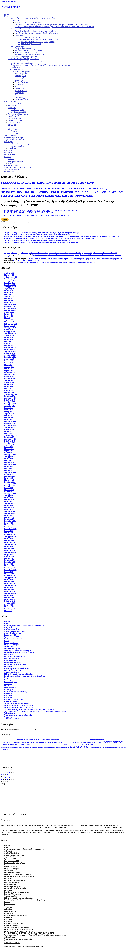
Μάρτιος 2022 (9, 369)
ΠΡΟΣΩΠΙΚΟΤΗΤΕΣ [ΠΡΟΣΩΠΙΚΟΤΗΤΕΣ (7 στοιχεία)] (36, 747)
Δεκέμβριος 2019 (10, 421)
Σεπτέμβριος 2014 (10, 486)
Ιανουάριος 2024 (9, 326)
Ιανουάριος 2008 (9, 542)
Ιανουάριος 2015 (9, 482)
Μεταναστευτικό (10, 688)
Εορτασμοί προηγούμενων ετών (15, 664)
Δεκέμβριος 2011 (10, 511)
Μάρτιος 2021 (9, 392)
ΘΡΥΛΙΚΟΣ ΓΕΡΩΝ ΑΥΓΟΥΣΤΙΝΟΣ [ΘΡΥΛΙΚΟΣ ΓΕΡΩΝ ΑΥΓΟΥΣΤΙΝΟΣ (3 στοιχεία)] (41, 744)
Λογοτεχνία (8, 684)
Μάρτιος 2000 (9, 607)
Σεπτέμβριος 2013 (10, 496)
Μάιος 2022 (8, 365)
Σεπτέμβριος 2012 (10, 503)
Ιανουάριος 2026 (9, 279)
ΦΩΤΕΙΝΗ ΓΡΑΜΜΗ (12, 719)
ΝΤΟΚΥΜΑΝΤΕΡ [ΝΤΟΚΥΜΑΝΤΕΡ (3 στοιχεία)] (97, 744)
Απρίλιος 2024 (9, 320)
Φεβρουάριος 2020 (10, 417)
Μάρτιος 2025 (9, 298)
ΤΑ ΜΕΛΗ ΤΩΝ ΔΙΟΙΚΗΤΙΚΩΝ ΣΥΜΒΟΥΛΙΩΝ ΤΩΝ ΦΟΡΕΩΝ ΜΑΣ (29, 709)
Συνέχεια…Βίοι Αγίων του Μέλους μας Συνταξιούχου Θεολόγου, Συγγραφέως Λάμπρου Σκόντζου (37, 234)
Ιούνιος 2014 (8, 488)
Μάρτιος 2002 (9, 589)
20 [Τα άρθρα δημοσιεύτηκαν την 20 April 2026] (2, 779)
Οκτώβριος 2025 (10, 285)
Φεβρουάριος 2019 (10, 435)
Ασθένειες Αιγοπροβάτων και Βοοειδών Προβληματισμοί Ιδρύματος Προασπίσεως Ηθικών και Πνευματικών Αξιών (60, 262)
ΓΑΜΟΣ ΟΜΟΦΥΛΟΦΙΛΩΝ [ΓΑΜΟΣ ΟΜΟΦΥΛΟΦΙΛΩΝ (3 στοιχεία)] (112, 740)
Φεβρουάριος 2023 (10, 347)
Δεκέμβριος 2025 (10, 281)
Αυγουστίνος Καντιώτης (12, 633)
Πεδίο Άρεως (8, 695)
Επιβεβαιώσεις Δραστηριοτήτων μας (16, 668)
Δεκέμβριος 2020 (10, 398)
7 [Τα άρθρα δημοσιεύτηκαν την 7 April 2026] (3, 774)
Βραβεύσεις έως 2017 (11, 637)
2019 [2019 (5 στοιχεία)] (2, 740)
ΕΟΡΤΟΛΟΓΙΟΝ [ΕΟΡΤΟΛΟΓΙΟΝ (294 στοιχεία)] (113, 742)
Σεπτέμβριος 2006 (10, 552)
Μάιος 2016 (8, 468)
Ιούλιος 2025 (8, 291)
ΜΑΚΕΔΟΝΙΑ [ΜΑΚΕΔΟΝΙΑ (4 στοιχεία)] (78, 744)
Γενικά (6, 641)
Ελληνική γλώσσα (10, 660)
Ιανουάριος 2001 (9, 599)
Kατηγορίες (5, 729)
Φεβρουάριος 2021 (10, 394)
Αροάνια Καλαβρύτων (11, 629)
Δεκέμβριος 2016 (10, 464)
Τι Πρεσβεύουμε (9, 713)
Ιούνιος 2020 (8, 410)
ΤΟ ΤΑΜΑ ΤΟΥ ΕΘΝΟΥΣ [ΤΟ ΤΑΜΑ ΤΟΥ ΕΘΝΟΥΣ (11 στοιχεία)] (96, 747)
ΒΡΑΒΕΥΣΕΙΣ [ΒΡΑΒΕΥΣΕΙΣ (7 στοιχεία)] (86, 740)
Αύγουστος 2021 (9, 382)
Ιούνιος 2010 (8, 523)
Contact (7, 621)
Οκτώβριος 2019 (10, 425)
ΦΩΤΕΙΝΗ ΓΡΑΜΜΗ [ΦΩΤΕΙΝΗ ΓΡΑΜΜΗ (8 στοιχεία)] (114, 747)
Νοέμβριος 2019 (9, 423)
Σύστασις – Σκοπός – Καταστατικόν (16, 703)
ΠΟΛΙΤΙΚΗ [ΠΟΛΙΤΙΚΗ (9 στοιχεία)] (26, 747)
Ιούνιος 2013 (8, 498)
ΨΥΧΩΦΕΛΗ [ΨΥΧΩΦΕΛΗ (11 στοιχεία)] (5, 749)
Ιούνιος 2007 (8, 546)
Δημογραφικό (9, 647)
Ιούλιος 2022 (8, 361)
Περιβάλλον (8, 697)
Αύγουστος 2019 (9, 429)
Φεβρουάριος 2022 (10, 371)
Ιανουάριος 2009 (9, 535)
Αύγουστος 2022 (9, 359)
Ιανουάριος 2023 (9, 349)
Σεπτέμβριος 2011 (10, 513)
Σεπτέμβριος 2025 (10, 287)
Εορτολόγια (8, 666)
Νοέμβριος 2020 (9, 400)
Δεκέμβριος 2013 (10, 494)
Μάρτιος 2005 (9, 566)
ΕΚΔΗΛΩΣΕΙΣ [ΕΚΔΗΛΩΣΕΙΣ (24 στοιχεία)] (60, 742)
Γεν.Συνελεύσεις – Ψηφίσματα (14, 639)
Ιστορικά (7, 678)
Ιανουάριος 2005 (9, 568)
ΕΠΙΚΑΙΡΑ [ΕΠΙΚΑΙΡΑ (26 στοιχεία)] (5, 745)
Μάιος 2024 (8, 318)
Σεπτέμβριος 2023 (10, 333)
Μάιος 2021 (8, 388)
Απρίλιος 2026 (9, 273)
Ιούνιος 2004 (8, 572)
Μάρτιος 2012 (9, 507)
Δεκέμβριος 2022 (10, 351)
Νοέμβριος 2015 (9, 474)
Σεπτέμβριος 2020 (10, 404)
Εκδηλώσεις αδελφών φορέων (14, 656)
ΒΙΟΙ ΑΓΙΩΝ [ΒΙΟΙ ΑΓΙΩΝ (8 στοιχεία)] (78, 740)
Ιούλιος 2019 (8, 431)
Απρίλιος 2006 (9, 556)
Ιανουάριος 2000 (9, 609)
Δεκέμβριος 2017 (10, 455)
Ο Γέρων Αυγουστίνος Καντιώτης (15, 692)
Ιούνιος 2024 (8, 316)
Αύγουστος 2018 (9, 445)
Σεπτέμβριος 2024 (10, 310)
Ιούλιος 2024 (8, 314)
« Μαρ (3, 784)
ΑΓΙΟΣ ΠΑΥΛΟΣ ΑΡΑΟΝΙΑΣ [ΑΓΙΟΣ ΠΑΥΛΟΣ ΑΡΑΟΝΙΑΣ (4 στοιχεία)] (10, 740)
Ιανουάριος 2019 (9, 437)
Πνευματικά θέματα (11, 701)
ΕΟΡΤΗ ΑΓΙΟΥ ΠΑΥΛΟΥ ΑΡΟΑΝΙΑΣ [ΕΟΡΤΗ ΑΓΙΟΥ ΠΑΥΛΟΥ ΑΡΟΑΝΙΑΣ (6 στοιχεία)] (86, 742)
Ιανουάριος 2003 (9, 583)
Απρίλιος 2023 (9, 343)
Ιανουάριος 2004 (9, 576)
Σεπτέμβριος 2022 (10, 357)
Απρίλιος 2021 (9, 390)
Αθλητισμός (8, 627)
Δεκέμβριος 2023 (10, 328)
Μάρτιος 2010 (9, 525)
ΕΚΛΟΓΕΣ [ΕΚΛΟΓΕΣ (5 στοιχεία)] (69, 742)
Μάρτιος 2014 (9, 490)
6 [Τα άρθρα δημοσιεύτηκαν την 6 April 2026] (1, 774)
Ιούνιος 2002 (8, 587)
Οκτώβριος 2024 (10, 308)
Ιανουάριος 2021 (9, 396)
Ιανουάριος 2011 (9, 519)
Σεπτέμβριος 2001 (10, 593)
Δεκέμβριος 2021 (10, 374)
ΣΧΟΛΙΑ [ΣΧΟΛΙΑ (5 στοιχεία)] (53, 747)
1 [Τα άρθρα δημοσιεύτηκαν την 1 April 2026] (5, 772)
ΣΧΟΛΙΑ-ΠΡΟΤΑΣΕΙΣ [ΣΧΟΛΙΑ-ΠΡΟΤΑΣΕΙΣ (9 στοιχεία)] (62, 747)
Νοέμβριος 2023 (9, 330)
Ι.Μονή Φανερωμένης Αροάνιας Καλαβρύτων (19, 674)
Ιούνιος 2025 (8, 292)
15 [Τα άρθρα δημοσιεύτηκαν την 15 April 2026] (5, 777)
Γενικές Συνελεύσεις (11, 643)
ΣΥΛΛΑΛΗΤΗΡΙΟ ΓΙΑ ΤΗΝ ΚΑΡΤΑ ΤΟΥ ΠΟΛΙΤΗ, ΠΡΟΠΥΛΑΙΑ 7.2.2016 (47, 182)
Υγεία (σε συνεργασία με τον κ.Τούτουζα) (18, 715)
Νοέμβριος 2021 (9, 376)
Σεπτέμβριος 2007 (10, 544)
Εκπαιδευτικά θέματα (11, 658)
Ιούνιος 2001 (8, 595)
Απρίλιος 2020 (9, 414)
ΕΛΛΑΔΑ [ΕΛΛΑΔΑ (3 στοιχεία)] (74, 742)
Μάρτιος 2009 (9, 533)
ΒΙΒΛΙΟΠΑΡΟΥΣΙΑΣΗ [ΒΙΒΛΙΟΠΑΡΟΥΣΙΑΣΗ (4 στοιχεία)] (64, 740)
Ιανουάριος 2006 (9, 560)
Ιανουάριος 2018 (9, 453)
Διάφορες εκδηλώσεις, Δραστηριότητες (17, 651)
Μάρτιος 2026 (9, 275)
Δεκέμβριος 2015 (10, 472)
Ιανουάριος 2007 (9, 550)
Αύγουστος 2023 (9, 335)
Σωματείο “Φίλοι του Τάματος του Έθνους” (19, 705)
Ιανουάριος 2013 (9, 501)
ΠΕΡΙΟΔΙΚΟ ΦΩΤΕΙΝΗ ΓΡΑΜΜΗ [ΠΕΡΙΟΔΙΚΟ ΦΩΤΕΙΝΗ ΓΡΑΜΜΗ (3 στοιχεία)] (15, 747)
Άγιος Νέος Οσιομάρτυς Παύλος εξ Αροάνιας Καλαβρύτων (24, 625)
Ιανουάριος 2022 (9, 373)
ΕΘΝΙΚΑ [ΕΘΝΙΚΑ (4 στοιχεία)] (38, 742)
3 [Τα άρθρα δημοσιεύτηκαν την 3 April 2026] (9, 772)
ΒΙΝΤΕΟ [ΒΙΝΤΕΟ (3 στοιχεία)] (72, 740)
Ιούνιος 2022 (8, 363)
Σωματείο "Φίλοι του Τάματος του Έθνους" (19, 707)
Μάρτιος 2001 (9, 597)
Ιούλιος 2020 (8, 408)
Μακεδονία (8, 686)
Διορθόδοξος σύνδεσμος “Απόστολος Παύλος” (20, 652)
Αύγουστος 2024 (9, 312)
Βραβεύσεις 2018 (10, 635)
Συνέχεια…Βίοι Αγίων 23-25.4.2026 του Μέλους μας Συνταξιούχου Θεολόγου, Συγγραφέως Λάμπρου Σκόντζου (41, 233)
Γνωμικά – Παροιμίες (11, 645)
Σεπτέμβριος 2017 (10, 457)
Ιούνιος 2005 (8, 564)
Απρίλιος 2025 (9, 296)
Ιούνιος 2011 (8, 515)
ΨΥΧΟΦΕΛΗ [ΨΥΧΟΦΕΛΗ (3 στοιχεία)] (123, 747)
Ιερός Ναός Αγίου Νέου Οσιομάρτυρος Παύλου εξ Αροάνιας (24, 676)
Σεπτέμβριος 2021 (10, 380)
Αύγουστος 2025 (9, 289)
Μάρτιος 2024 (9, 322)
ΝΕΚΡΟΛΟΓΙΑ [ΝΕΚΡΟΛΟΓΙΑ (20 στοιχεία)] (87, 745)
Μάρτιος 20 (8, 611)
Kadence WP (38, 946)
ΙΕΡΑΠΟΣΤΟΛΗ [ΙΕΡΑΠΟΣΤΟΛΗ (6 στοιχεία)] (53, 744)
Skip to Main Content (8, 2)
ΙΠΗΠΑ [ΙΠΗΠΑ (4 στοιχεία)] (60, 744)
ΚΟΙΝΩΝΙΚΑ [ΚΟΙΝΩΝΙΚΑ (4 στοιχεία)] (72, 744)
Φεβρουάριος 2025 (10, 300)
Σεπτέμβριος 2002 (10, 585)
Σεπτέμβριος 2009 (10, 529)
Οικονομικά (8, 693)
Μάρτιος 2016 (9, 470)
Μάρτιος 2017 (9, 462)
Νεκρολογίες (8, 690)
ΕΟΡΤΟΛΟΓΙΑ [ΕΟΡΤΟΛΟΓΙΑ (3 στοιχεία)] (100, 742)
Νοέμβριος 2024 (9, 306)
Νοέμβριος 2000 (9, 601)
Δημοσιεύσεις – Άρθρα (12, 649)
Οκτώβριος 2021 (10, 378)
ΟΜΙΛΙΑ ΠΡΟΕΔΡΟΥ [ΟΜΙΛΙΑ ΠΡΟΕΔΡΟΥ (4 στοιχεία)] (106, 744)
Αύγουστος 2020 (9, 406)
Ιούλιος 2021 (8, 384)
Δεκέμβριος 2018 (10, 439)
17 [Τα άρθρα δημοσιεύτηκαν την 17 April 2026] (9, 777)
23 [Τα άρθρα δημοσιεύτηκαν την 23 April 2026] (7, 779)
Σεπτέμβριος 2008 (10, 537)
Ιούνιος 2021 (8, 386)
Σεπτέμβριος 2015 (10, 476)
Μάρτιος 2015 (9, 480)
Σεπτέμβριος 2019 (10, 427)
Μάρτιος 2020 (9, 416)
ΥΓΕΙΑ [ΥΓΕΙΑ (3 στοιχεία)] (106, 747)
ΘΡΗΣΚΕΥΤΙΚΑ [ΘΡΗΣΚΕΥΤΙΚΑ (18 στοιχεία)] (27, 745)
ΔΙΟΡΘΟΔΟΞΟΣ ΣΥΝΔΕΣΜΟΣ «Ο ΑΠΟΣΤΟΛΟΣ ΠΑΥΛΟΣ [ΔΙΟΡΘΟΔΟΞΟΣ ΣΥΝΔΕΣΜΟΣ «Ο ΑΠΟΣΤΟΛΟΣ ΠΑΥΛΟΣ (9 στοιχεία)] (18, 742)
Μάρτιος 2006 (9, 558)
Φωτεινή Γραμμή (10, 6)
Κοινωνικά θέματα (10, 682)
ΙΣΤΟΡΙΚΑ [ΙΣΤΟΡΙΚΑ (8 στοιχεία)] (65, 744)
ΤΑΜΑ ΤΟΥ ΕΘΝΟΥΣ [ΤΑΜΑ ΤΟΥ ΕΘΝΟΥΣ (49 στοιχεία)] (78, 747)
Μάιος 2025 (8, 294)
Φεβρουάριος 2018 (10, 451)
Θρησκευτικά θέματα (11, 672)
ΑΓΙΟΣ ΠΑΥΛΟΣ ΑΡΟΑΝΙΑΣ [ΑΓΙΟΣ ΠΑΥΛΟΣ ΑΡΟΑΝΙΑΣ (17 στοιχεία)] (27, 740)
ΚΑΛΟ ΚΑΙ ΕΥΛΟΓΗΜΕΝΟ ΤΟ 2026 (26, 261)
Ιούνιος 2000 (8, 605)
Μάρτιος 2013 (9, 499)
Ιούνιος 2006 (8, 554)
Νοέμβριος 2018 (9, 441)
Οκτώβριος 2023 (10, 332)
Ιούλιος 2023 (8, 337)
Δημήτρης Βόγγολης (11, 253)
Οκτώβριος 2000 (10, 603)
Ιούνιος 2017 (8, 458)
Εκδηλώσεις (8, 654)
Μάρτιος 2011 (9, 517)
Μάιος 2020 (8, 412)
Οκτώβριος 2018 (10, 443)
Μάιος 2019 (8, 433)
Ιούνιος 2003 (8, 580)
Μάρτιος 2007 (9, 548)
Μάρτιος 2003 (9, 581)
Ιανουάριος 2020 (9, 419)
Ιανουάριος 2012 (9, 509)
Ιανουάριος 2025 (9, 302)
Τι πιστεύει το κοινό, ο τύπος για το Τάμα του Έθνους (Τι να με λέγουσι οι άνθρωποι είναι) (35, 711)
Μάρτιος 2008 (9, 540)
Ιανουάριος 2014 (9, 492)
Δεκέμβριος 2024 (10, 304)
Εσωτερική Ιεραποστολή (12, 670)
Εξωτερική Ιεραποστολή (12, 662)
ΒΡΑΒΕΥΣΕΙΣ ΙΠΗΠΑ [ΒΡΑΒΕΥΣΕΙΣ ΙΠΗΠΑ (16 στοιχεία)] (97, 740)
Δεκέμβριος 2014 (10, 484)
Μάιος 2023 (8, 341)
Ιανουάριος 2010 (9, 527)
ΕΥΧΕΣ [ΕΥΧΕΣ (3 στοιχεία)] (19, 744)
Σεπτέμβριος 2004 (10, 570)
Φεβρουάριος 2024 (10, 324)
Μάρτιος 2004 (9, 574)
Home (6, 623)
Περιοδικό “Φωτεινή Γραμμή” (14, 699)
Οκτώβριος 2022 (10, 355)
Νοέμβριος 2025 (9, 283)
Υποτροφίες (8, 717)
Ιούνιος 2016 (8, 466)
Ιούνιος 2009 (8, 531)
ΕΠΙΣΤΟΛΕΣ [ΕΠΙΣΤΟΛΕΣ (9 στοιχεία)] (13, 744)
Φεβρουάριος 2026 (10, 277)
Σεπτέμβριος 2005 (10, 562)
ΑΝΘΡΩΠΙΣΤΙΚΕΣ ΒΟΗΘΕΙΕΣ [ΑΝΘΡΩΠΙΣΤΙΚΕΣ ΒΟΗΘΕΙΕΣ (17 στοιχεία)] (48, 740)
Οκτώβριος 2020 (10, 402)
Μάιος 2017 (8, 460)
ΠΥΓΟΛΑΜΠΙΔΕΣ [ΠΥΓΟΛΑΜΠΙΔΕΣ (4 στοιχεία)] (46, 747)
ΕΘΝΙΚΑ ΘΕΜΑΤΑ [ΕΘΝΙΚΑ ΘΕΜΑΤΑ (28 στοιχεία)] (47, 742)
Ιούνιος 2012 (8, 505)
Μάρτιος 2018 (9, 449)
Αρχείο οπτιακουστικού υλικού (14, 631)
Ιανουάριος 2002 (9, 591)
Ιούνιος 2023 (8, 339)
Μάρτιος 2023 (9, 345)
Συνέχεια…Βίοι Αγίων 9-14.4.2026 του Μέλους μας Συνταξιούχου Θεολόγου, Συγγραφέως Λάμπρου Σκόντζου (41, 242)
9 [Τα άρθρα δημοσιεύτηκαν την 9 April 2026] (7, 774)
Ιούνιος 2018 (8, 447)
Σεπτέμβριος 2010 (10, 521)
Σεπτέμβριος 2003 (10, 578)
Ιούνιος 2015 (8, 478)
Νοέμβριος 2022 (9, 353)
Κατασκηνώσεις (9, 680)
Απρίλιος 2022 (9, 367)
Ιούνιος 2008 (8, 539)
